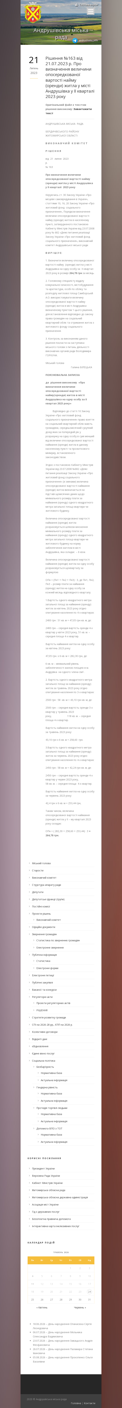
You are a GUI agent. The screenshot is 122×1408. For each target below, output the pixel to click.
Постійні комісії (41, 906)
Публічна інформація (44, 954)
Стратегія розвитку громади (49, 1017)
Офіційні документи (43, 927)
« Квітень (41, 1307)
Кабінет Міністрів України (47, 1183)
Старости (37, 870)
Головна (76, 1403)
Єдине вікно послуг (43, 1053)
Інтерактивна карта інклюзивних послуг (55, 1226)
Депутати (37, 892)
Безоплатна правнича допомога (51, 1219)
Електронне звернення (50, 947)
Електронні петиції (43, 975)
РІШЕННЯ (41, 1010)
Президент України (43, 1168)
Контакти (89, 1403)
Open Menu (90, 11)
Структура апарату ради (46, 884)
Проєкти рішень (41, 913)
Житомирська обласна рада (48, 1190)
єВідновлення (40, 1046)
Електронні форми (47, 968)
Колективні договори (44, 1032)
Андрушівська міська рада (61, 34)
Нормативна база (51, 1073)
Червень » (80, 1307)
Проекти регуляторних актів (53, 1003)
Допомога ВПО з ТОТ (49, 1128)
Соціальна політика (43, 1060)
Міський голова (41, 863)
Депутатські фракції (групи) (48, 899)
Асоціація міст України (45, 1204)
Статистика (43, 961)
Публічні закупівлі (42, 982)
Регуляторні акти (42, 997)
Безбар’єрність (45, 1066)
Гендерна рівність (47, 1087)
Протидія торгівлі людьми (51, 1108)
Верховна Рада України (46, 1175)
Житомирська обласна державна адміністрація (60, 1197)
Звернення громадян (44, 934)
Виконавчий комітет (44, 877)
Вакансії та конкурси (44, 989)
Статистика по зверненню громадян (58, 940)
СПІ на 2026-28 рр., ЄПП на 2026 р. (52, 1024)
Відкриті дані (39, 1039)
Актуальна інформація (54, 1080)
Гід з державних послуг (46, 1211)
